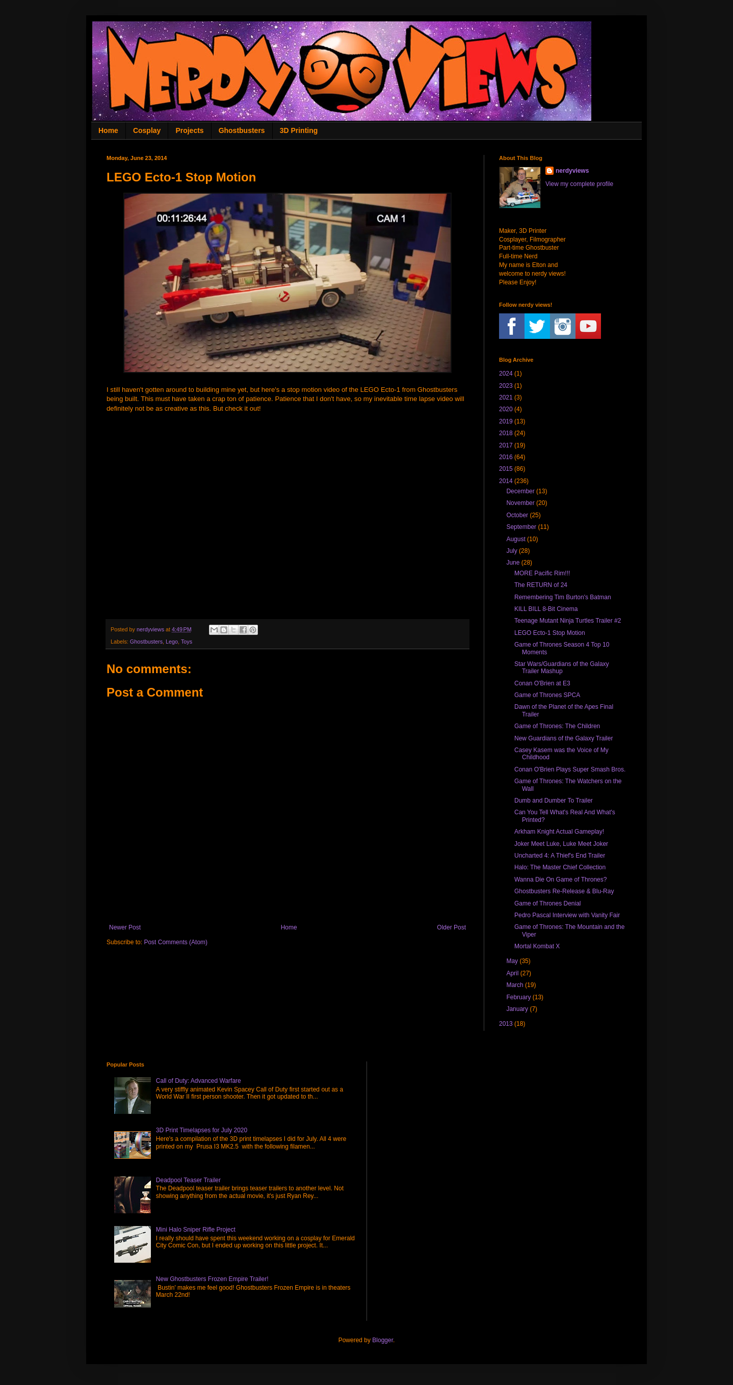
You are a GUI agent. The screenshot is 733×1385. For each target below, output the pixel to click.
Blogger (382, 1340)
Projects (189, 130)
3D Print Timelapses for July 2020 (201, 1130)
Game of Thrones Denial (547, 903)
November (520, 503)
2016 (506, 457)
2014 (506, 481)
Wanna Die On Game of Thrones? (560, 879)
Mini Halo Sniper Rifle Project (195, 1229)
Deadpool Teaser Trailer (188, 1180)
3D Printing (299, 130)
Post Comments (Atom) (175, 942)
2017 (506, 445)
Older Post (451, 927)
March (514, 985)
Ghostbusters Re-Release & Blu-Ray (564, 891)
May (512, 961)
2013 (506, 1023)
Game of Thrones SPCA (547, 695)
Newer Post (125, 927)
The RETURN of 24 (540, 585)
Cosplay (147, 130)
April (512, 973)
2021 (506, 397)
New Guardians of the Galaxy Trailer (563, 738)
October (517, 515)
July (511, 550)
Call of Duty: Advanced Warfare (198, 1080)
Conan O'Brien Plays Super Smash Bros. (569, 769)
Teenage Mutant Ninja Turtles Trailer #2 (567, 620)
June (512, 562)
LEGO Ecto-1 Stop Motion (549, 632)
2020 (506, 409)
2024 (506, 373)
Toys (186, 641)
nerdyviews (572, 170)
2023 (506, 385)
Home (108, 130)
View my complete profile (579, 184)
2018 (506, 433)
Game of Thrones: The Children (557, 726)
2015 (506, 468)
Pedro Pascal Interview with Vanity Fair (567, 915)
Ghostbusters (242, 130)
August (515, 539)
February (518, 997)
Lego (172, 641)
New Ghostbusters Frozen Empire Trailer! (212, 1279)
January (517, 1009)
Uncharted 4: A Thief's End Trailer (559, 855)
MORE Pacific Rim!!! (542, 573)
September (521, 526)
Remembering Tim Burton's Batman (562, 597)
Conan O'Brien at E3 (542, 683)
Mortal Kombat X (537, 946)
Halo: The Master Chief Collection (560, 867)
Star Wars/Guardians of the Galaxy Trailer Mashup (561, 667)
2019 (506, 421)
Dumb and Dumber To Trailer (553, 800)
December (520, 491)
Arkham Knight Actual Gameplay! (559, 831)
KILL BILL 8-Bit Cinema (546, 608)
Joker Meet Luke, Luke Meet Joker (561, 843)
